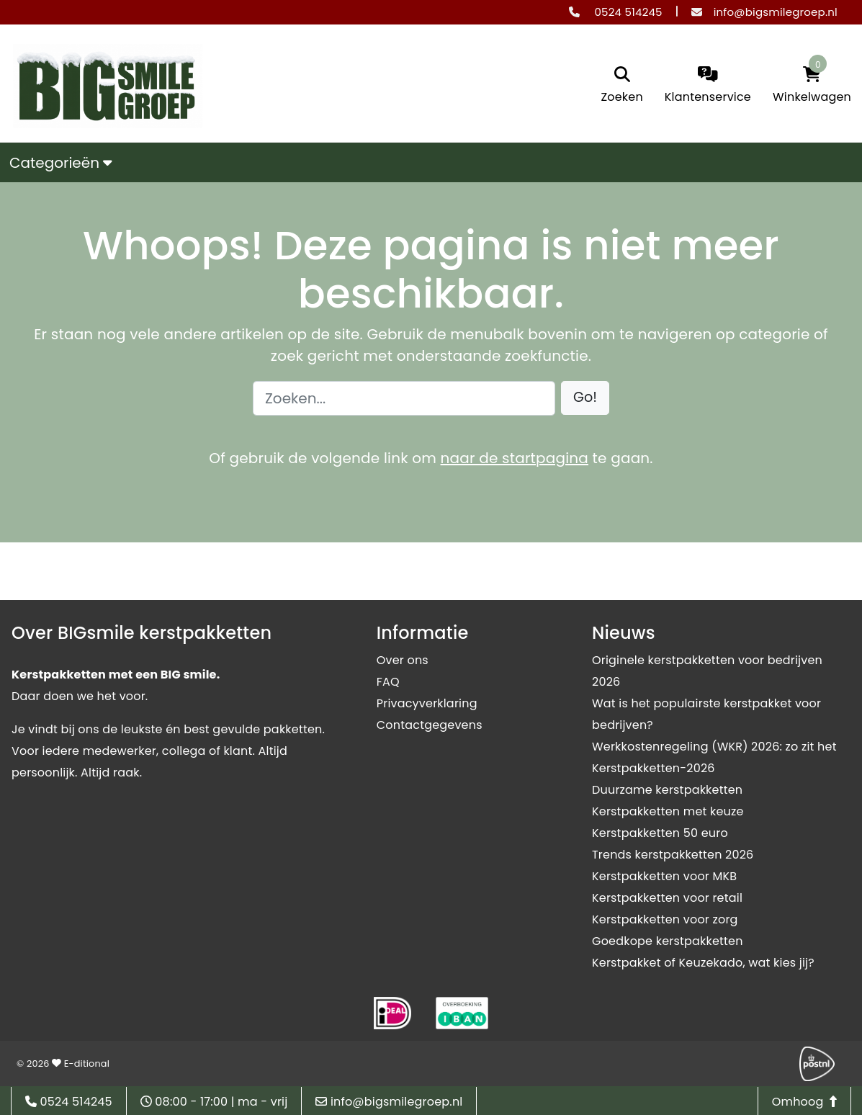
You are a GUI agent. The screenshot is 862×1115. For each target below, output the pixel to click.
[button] (585, 398)
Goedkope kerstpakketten (667, 941)
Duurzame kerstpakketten (667, 790)
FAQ (388, 681)
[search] (621, 86)
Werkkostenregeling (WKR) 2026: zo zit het (714, 746)
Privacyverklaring (427, 703)
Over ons (402, 660)
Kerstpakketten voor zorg (665, 919)
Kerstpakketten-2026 (653, 768)
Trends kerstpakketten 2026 (672, 854)
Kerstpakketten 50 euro (660, 833)
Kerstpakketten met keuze (668, 811)
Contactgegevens (429, 725)
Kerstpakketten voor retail (667, 898)
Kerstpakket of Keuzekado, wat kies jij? (703, 962)
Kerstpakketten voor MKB (664, 876)
